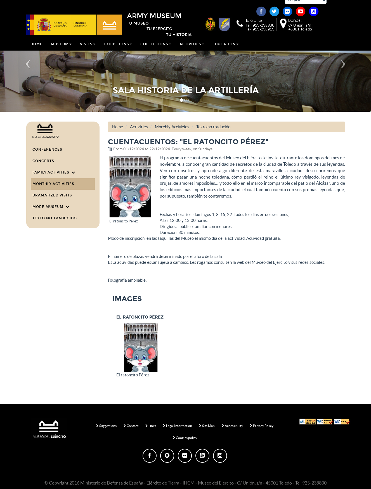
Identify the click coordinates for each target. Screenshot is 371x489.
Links (150, 426)
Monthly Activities (53, 184)
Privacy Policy (261, 426)
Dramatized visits (52, 195)
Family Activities (53, 172)
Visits (87, 49)
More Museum (50, 207)
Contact (131, 426)
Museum (61, 49)
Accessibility (232, 426)
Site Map (207, 426)
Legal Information (177, 426)
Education (225, 49)
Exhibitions (118, 49)
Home (36, 49)
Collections (155, 49)
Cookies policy (185, 438)
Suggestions (106, 426)
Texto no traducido (54, 218)
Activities (191, 49)
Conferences (47, 149)
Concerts (43, 161)
